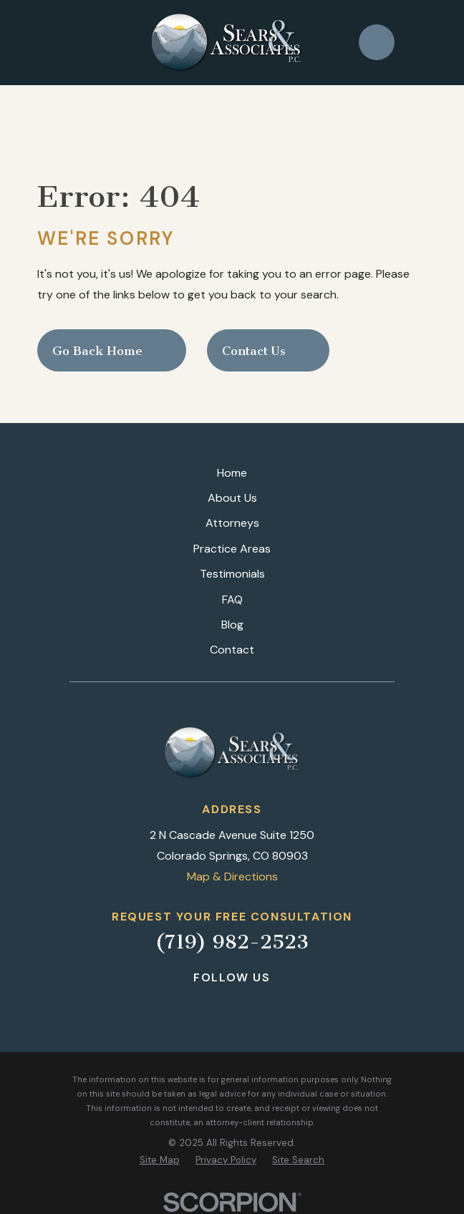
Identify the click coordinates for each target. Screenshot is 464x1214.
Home (232, 472)
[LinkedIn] (232, 1004)
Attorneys (232, 522)
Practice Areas (232, 548)
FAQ (232, 599)
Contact (232, 649)
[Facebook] (195, 1004)
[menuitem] (160, 1160)
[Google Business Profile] (268, 1004)
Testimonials (232, 573)
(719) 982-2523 (232, 941)
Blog (232, 624)
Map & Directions (232, 876)
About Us (232, 497)
